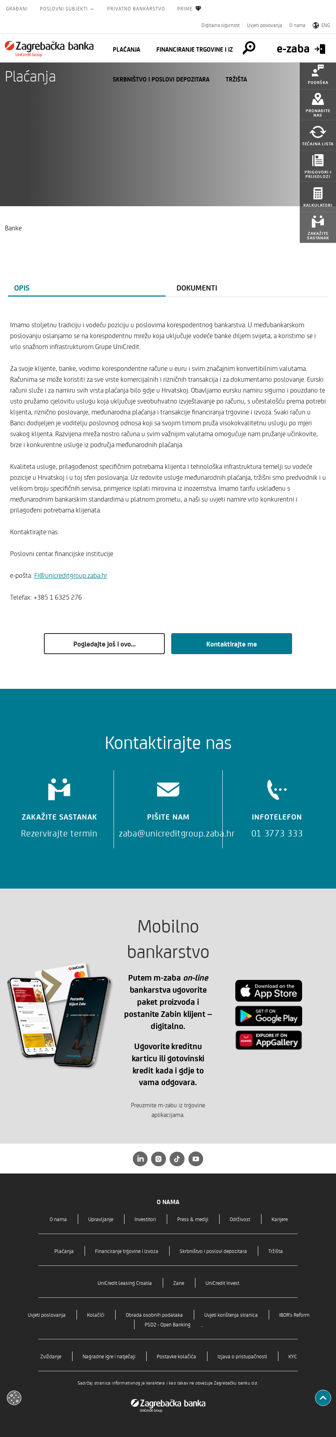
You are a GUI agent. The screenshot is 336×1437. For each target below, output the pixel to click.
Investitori (145, 1219)
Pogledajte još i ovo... (104, 643)
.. (202, 1324)
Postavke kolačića (176, 1356)
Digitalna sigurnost (220, 25)
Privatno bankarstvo (136, 8)
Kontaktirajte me (231, 643)
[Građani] (49, 49)
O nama (297, 25)
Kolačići (95, 1314)
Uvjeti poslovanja (264, 25)
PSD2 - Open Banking (168, 1324)
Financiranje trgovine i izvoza (201, 49)
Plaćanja (126, 49)
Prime (189, 9)
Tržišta (236, 79)
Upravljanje (100, 1219)
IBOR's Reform (294, 1314)
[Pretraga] (249, 48)
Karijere (280, 1219)
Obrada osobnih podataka (154, 1314)
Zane (178, 1282)
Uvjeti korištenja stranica (231, 1314)
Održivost (240, 1219)
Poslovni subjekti (64, 8)
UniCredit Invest (222, 1282)
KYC (292, 1356)
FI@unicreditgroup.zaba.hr (70, 575)
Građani (17, 8)
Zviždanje (50, 1356)
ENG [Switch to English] (321, 25)
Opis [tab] (21, 287)
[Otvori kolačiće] (14, 1398)
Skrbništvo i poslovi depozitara (161, 79)
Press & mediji (192, 1219)
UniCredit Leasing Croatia (124, 1282)
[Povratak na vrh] (323, 1398)
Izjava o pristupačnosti (242, 1356)
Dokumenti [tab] (196, 287)
